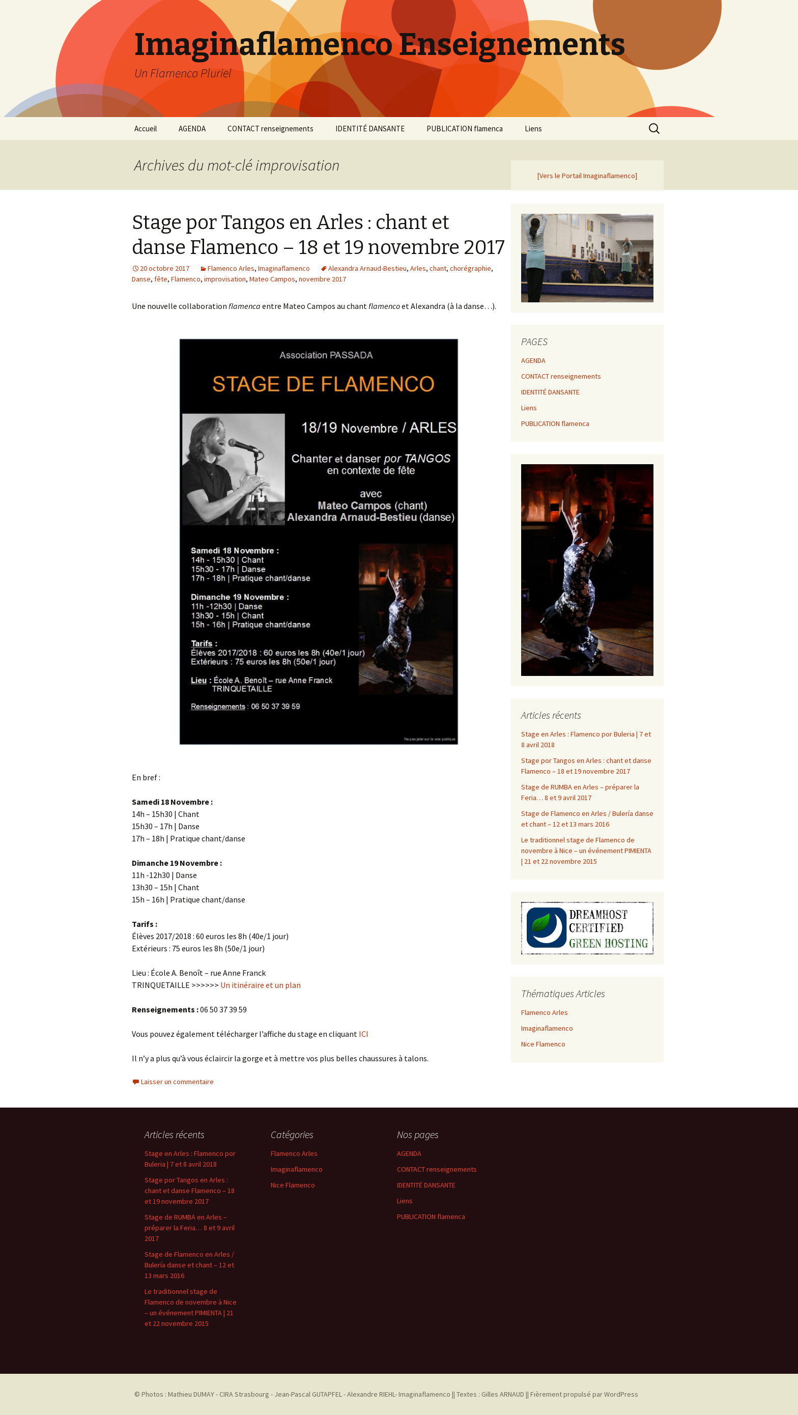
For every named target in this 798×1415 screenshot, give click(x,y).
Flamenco (186, 279)
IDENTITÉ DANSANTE (370, 128)
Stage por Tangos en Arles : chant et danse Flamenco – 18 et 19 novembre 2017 (190, 1190)
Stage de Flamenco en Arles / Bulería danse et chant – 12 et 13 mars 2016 (189, 1265)
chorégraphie (470, 268)
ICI (363, 1034)
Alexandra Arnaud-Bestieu (367, 268)
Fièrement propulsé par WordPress (584, 1394)
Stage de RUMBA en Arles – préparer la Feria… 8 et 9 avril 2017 (190, 1227)
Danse (141, 279)
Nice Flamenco (543, 1044)
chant (438, 268)
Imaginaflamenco (284, 268)
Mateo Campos (272, 279)
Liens (533, 128)
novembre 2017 (322, 279)
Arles (418, 268)
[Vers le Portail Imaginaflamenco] (587, 175)
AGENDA (192, 128)
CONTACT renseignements (270, 128)
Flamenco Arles (231, 268)
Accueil (145, 128)
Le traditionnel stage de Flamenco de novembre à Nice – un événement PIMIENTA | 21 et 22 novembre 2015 (586, 850)
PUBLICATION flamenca (464, 128)
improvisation (225, 279)
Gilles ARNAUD (502, 1394)
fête (160, 279)
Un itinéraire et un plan (260, 985)
